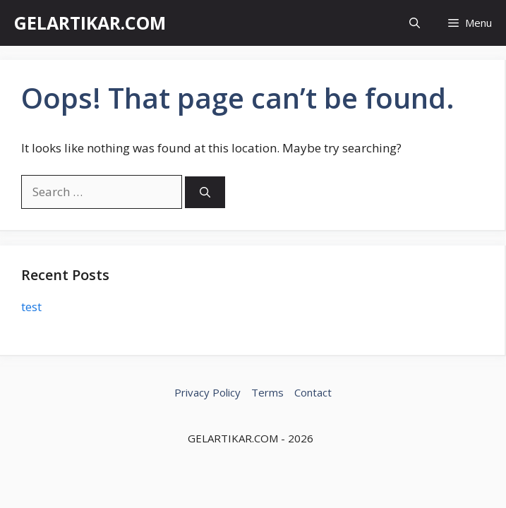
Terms (267, 392)
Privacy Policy (207, 392)
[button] (414, 23)
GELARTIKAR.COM (90, 23)
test (31, 306)
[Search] (205, 192)
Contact (313, 392)
